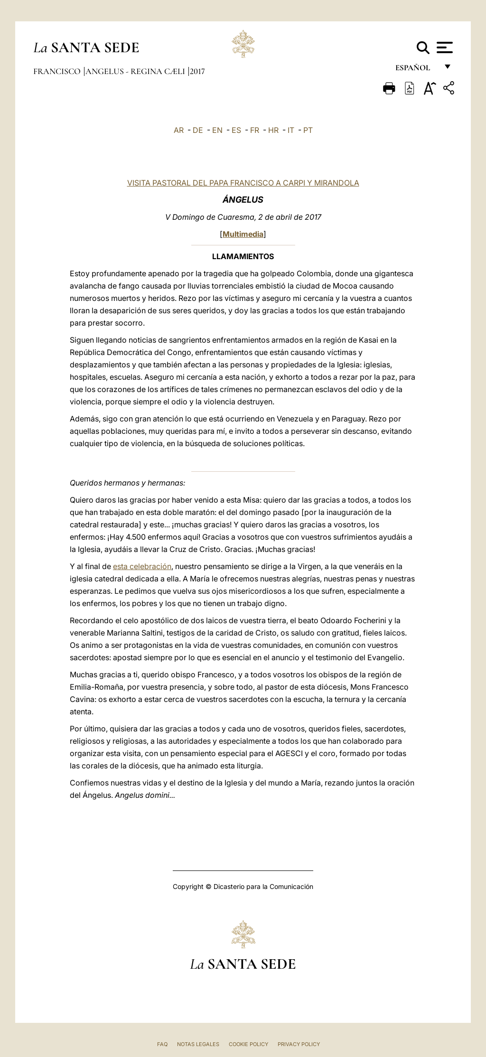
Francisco (58, 71)
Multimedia (243, 234)
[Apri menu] (443, 47)
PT (308, 130)
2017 (197, 71)
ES (236, 130)
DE (198, 130)
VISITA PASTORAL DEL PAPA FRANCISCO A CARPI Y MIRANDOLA (243, 182)
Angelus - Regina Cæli (136, 71)
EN (217, 130)
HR (273, 130)
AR (179, 130)
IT (291, 130)
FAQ (162, 1044)
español (416, 70)
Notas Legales (198, 1044)
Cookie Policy (248, 1044)
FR (254, 130)
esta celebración (142, 566)
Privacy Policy (299, 1044)
